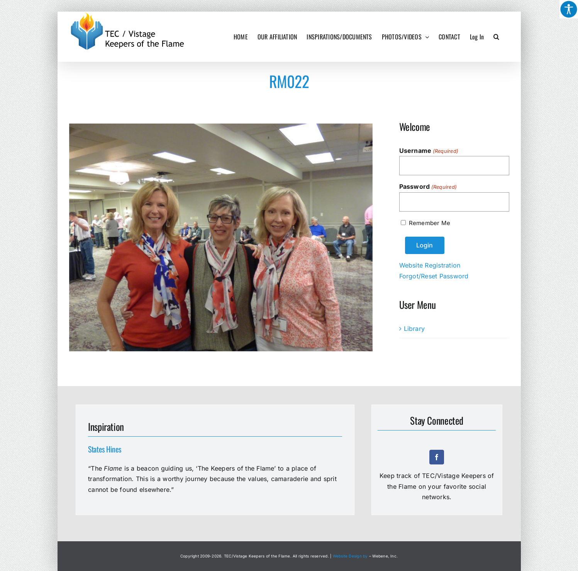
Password (428, 187)
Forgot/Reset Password (434, 276)
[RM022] (221, 237)
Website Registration (430, 265)
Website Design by (350, 556)
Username (429, 151)
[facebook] (436, 457)
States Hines (104, 449)
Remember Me (429, 223)
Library (414, 328)
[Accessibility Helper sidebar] (568, 9)
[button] (496, 37)
